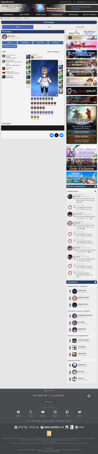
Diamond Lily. (10, 77)
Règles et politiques (36, 421)
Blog (49, 27)
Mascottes (40, 42)
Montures (56, 42)
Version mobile (50, 390)
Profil (17, 27)
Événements (80, 27)
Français (81, 2)
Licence (28, 421)
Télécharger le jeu (49, 402)
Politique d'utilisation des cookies (63, 421)
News (31, 416)
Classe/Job (24, 42)
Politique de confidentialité (49, 421)
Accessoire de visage (9, 46)
